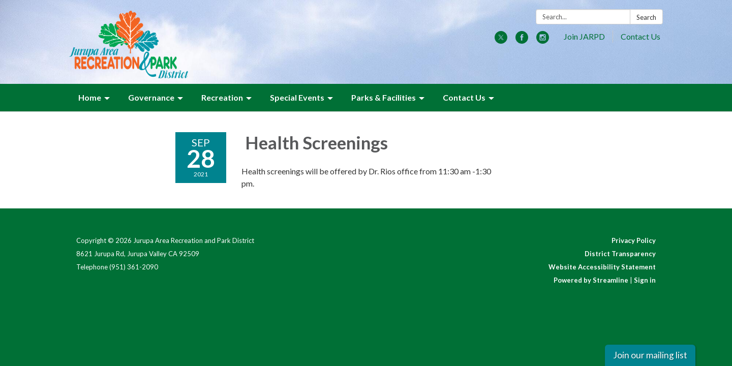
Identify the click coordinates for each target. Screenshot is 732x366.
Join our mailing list (650, 355)
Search (646, 17)
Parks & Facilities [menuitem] (383, 97)
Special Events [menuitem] (297, 97)
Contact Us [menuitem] (464, 97)
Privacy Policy (634, 240)
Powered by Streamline (591, 280)
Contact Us (640, 36)
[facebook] (521, 40)
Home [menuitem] (89, 97)
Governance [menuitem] (151, 97)
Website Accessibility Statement (602, 267)
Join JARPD (584, 36)
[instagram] (542, 40)
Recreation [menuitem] (222, 97)
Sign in (645, 280)
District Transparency (620, 254)
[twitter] (501, 40)
